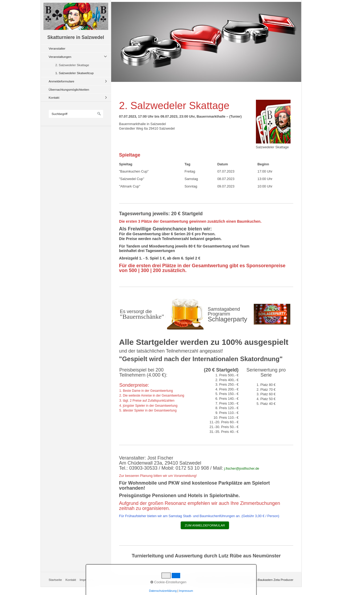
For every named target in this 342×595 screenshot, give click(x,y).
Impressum (87, 579)
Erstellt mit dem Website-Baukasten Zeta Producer (258, 579)
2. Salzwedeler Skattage (72, 65)
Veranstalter (57, 48)
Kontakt (54, 97)
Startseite (55, 579)
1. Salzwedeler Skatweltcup (74, 73)
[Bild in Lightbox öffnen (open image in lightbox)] (273, 121)
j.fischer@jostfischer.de (241, 468)
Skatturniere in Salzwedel (75, 37)
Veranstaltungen (60, 56)
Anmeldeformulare (61, 81)
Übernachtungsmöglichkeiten (69, 89)
